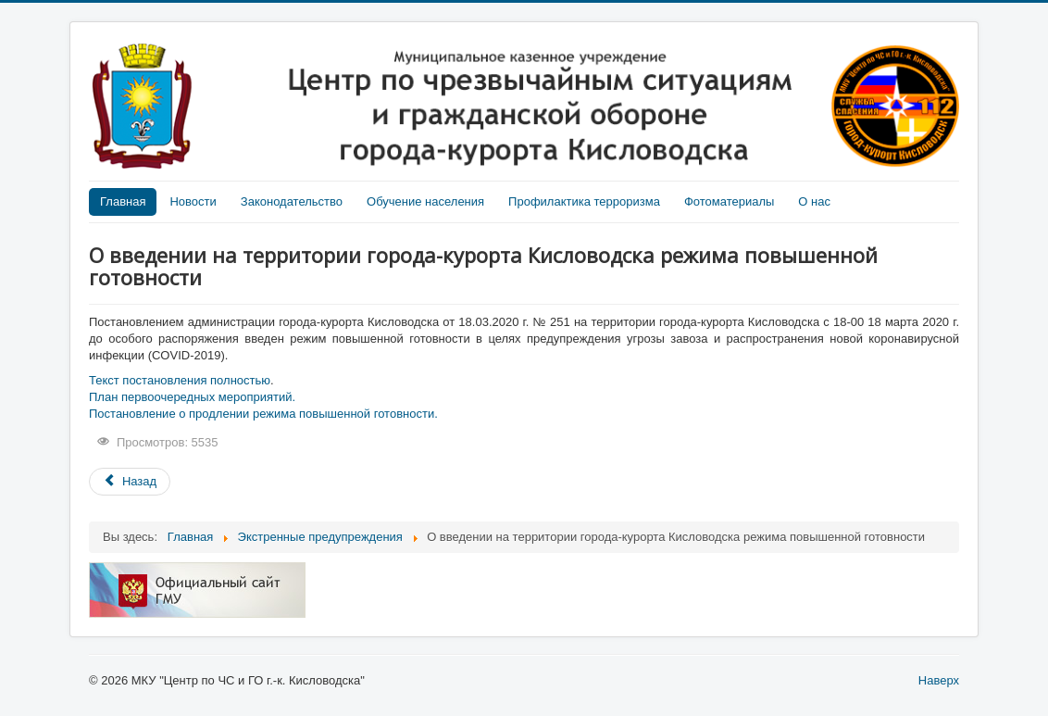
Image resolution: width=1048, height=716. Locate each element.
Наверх (938, 680)
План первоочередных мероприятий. (192, 397)
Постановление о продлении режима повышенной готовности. (263, 414)
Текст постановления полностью (179, 380)
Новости (192, 201)
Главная (122, 201)
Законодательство (292, 201)
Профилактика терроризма (584, 201)
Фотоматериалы (729, 201)
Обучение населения (425, 201)
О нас (814, 201)
